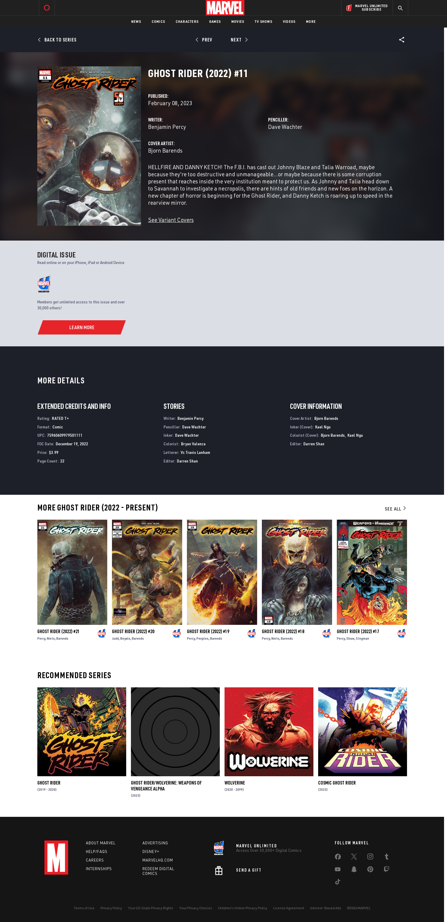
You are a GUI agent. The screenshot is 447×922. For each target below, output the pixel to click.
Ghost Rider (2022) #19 (208, 631)
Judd (115, 638)
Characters (187, 21)
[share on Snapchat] (354, 870)
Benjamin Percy (167, 126)
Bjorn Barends (165, 150)
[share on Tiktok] (338, 883)
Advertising (155, 843)
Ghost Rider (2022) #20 (133, 631)
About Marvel (101, 843)
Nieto (51, 638)
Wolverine (235, 783)
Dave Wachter (285, 126)
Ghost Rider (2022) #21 (58, 631)
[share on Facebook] (338, 858)
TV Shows (263, 21)
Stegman (362, 638)
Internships (99, 868)
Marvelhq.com (157, 860)
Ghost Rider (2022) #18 (283, 631)
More (311, 21)
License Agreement (288, 908)
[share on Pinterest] (370, 870)
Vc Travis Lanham (195, 452)
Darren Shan (187, 460)
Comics (158, 21)
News (136, 21)
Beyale (125, 638)
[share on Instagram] (370, 858)
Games (215, 21)
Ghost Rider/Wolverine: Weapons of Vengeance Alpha (166, 786)
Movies (237, 21)
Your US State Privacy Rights (150, 908)
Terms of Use (84, 908)
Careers (95, 860)
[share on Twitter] (354, 858)
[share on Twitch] (387, 870)
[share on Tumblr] (387, 858)
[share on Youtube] (338, 870)
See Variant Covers (171, 219)
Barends (62, 638)
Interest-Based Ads (325, 908)
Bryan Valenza (193, 443)
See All (396, 509)
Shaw (350, 638)
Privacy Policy (111, 908)
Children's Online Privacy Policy (242, 908)
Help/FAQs (97, 851)
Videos (289, 21)
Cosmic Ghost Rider (337, 783)
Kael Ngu (323, 426)
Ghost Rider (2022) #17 (358, 631)
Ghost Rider (48, 783)
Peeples (202, 638)
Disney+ (150, 851)
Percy (41, 638)
